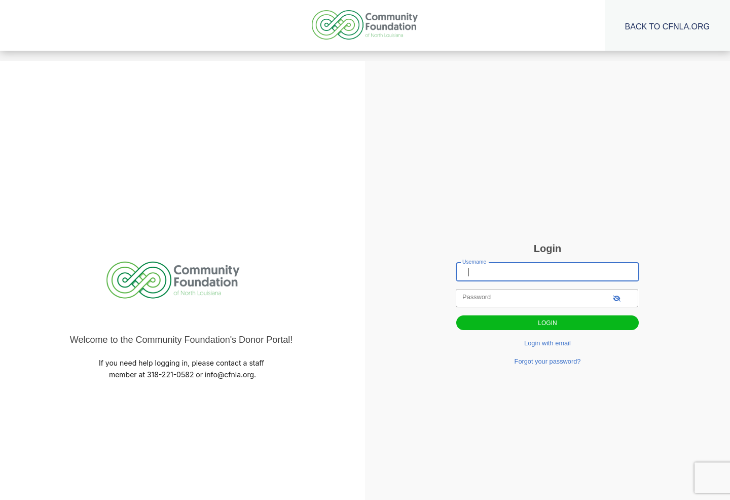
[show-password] (617, 298)
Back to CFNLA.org (667, 26)
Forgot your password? (548, 361)
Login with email (547, 343)
